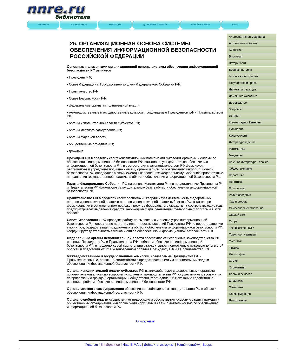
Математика (237, 148)
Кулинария (236, 129)
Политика (235, 181)
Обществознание (240, 168)
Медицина (236, 155)
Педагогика (236, 175)
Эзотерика (236, 287)
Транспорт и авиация (243, 234)
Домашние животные (243, 96)
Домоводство (238, 102)
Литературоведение (242, 142)
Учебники (235, 241)
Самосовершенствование (246, 208)
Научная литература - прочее (248, 162)
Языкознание (238, 300)
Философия (237, 254)
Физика (234, 247)
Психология (237, 188)
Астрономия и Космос (243, 43)
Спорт (233, 221)
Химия (233, 260)
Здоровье (235, 109)
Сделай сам (237, 214)
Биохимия (235, 56)
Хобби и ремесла (240, 274)
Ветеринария (237, 63)
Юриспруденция (240, 293)
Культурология (239, 135)
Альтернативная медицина (247, 36)
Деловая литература (243, 89)
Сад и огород (238, 201)
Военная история (240, 69)
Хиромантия (237, 267)
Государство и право (243, 82)
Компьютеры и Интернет (245, 122)
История (234, 115)
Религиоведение (240, 195)
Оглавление (145, 321)
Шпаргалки (236, 280)
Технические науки (241, 228)
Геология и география (243, 76)
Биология (235, 50)
